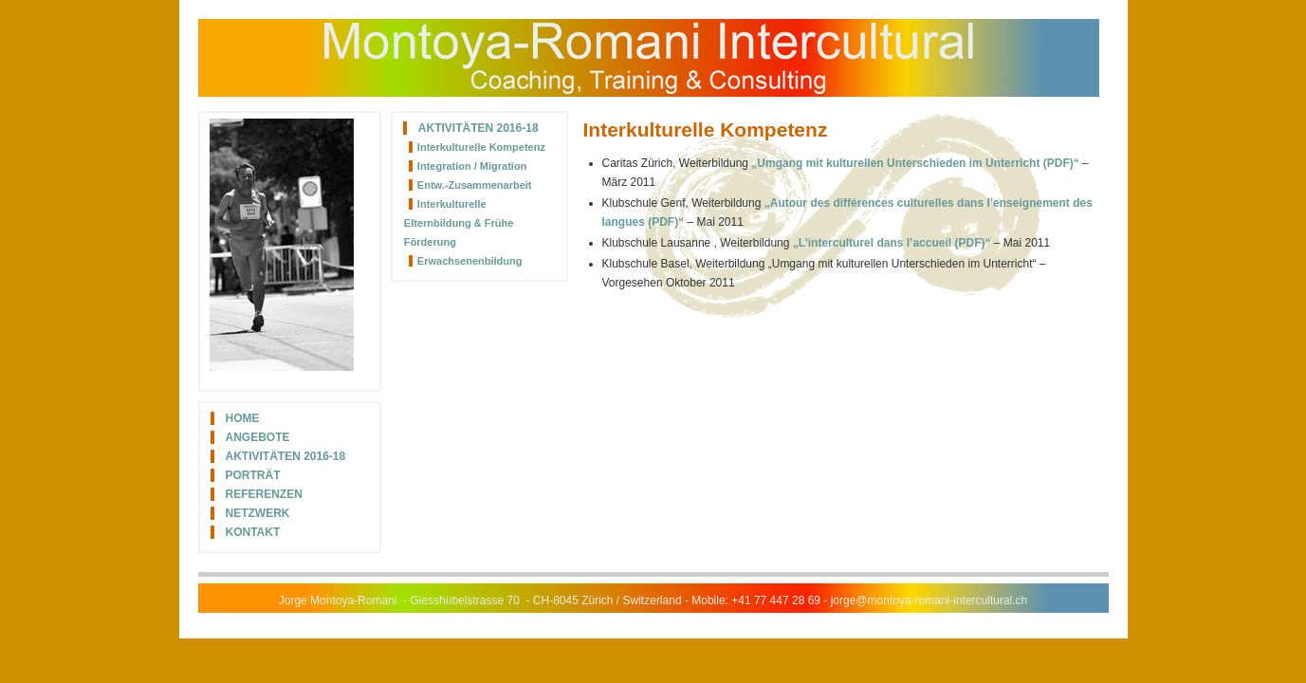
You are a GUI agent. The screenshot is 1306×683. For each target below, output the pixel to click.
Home (243, 418)
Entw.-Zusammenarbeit (474, 185)
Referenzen (264, 494)
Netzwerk (258, 513)
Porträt (253, 475)
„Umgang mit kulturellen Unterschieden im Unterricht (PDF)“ (914, 163)
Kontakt (253, 532)
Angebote (258, 437)
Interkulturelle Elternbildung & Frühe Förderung (459, 223)
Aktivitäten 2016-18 (286, 456)
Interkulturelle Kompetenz (481, 147)
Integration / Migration (472, 166)
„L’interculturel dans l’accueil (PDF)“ (892, 242)
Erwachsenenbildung (470, 261)
